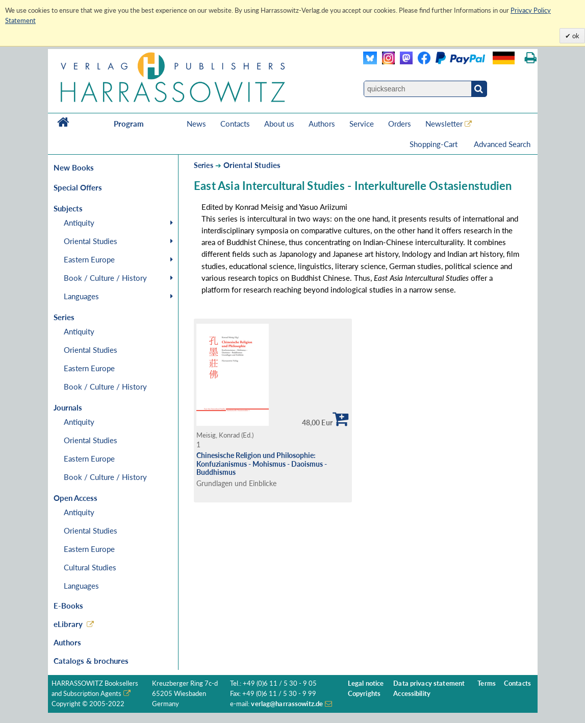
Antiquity (79, 222)
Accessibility (411, 693)
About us (279, 123)
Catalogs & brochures (91, 660)
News (196, 123)
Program (129, 123)
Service (361, 123)
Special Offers (78, 187)
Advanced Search (502, 144)
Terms (486, 683)
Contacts (235, 123)
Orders (399, 123)
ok (575, 36)
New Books (74, 167)
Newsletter (444, 123)
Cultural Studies (90, 567)
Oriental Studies (90, 241)
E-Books (68, 605)
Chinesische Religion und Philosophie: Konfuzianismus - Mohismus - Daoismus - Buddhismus (261, 463)
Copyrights (364, 693)
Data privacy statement (429, 683)
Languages (81, 296)
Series (203, 165)
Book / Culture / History (105, 277)
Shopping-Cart (435, 144)
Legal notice (366, 683)
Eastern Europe (89, 259)
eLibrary (68, 624)
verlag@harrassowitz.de (287, 704)
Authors (322, 123)
